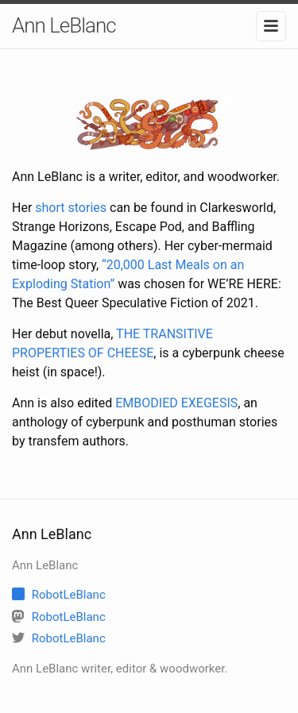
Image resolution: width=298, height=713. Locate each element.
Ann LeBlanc (64, 25)
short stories (70, 207)
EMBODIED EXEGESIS (176, 402)
